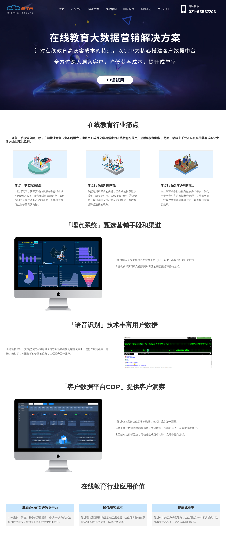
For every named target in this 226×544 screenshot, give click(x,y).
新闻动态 (145, 9)
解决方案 (93, 9)
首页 (62, 9)
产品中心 (76, 9)
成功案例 (111, 9)
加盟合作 (128, 9)
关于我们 (163, 9)
